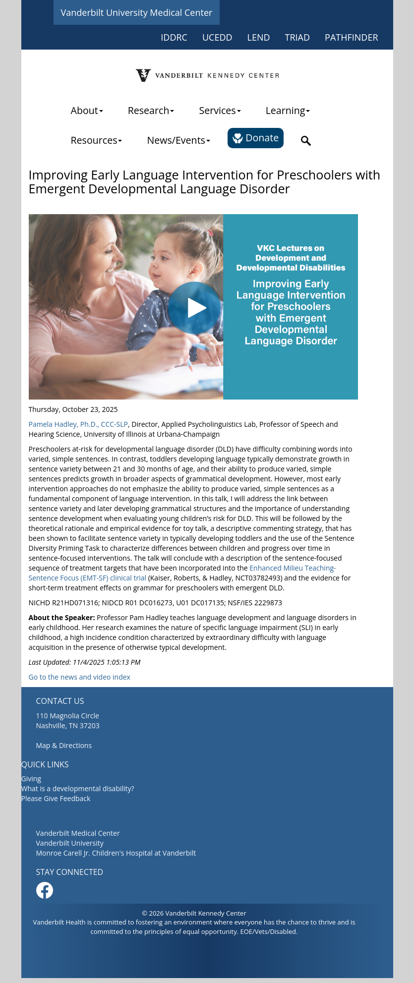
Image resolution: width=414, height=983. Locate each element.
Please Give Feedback (56, 798)
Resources (96, 140)
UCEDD (217, 37)
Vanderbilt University (70, 843)
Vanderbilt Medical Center (78, 833)
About (87, 110)
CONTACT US (60, 700)
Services (219, 110)
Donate (256, 137)
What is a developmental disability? (77, 788)
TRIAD (297, 37)
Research (151, 110)
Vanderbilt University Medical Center (137, 12)
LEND (258, 37)
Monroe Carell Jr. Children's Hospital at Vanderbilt (116, 853)
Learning (288, 110)
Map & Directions (64, 745)
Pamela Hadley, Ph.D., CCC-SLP (78, 424)
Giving (31, 778)
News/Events (178, 140)
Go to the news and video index (79, 677)
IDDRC (174, 37)
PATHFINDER (351, 37)
